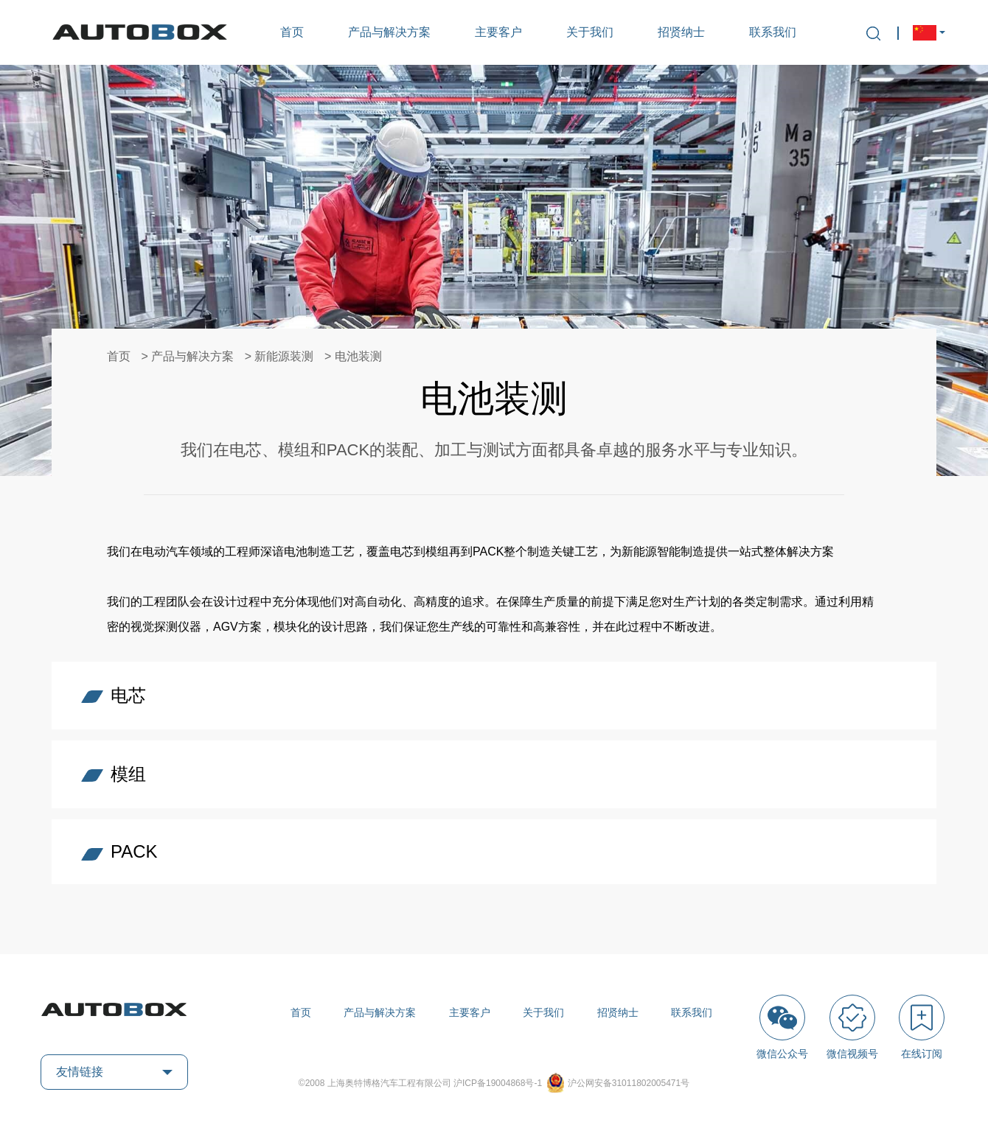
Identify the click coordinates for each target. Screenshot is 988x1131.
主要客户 (498, 32)
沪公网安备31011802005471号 (628, 1083)
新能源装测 (283, 356)
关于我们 (589, 32)
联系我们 (772, 32)
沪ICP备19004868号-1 (498, 1083)
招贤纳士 (681, 32)
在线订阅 (921, 1027)
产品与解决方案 (389, 32)
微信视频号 (852, 1027)
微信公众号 (782, 1027)
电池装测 (358, 356)
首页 (292, 32)
